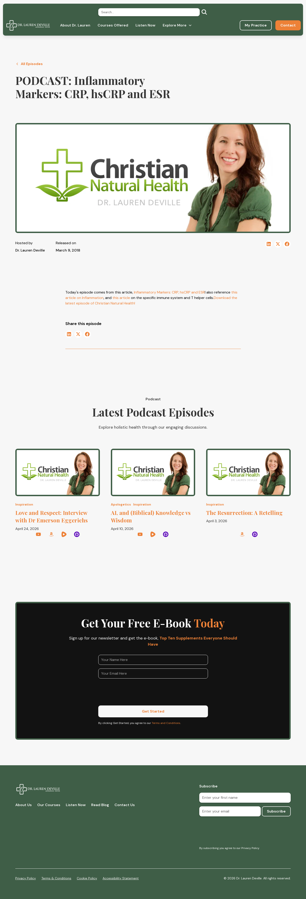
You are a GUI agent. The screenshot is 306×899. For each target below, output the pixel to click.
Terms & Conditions (56, 878)
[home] (28, 25)
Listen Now (145, 25)
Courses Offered (113, 25)
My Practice (256, 25)
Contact (288, 25)
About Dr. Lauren (75, 25)
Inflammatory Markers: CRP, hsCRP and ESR (169, 292)
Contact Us (124, 804)
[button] (177, 25)
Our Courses (48, 804)
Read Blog (100, 804)
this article (121, 297)
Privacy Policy (25, 878)
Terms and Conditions (166, 723)
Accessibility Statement (121, 878)
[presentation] (133, 691)
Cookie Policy (87, 878)
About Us (23, 804)
